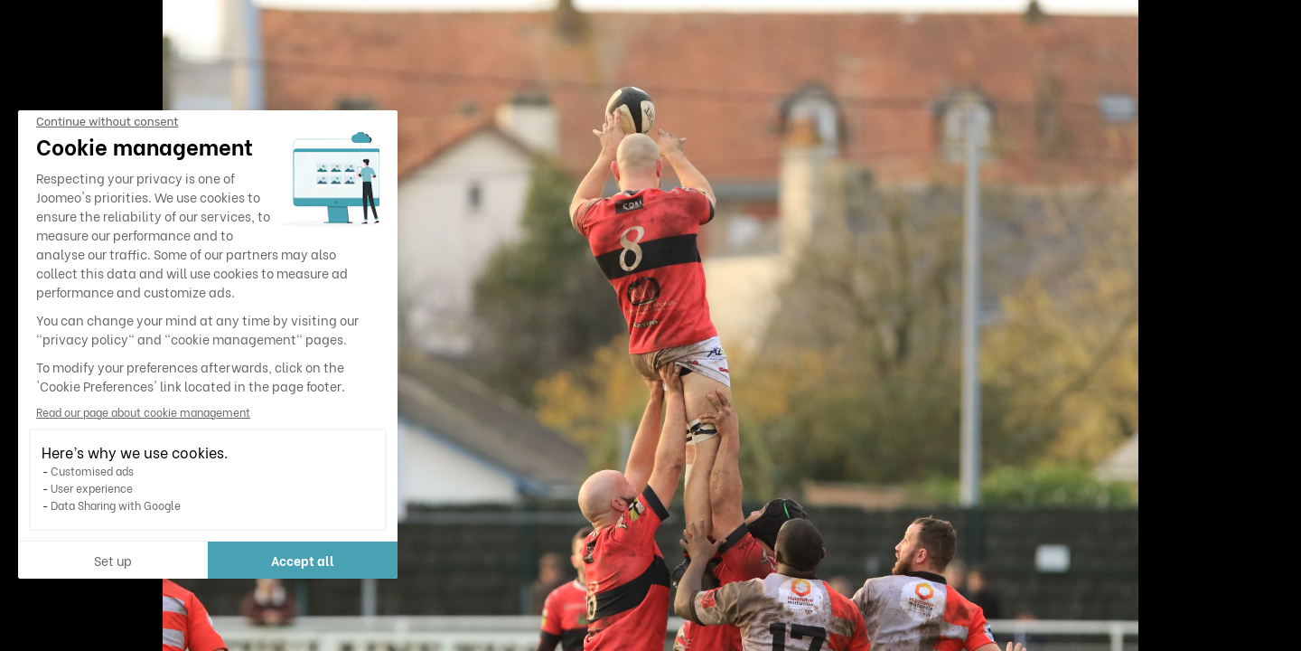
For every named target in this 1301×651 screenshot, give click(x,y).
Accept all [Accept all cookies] (302, 560)
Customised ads (92, 470)
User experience (92, 487)
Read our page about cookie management (143, 412)
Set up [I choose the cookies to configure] (113, 560)
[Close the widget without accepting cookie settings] (107, 122)
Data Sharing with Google (116, 505)
